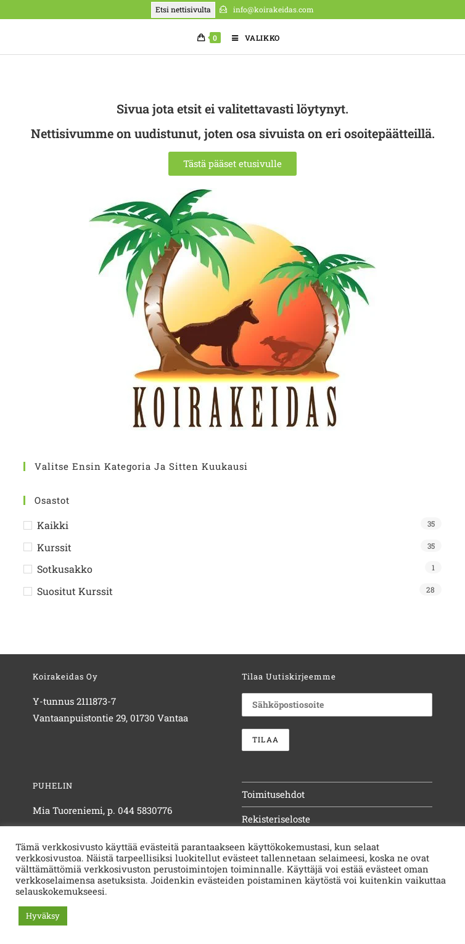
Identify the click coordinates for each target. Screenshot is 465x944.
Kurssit (54, 547)
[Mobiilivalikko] (251, 38)
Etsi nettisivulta (183, 9)
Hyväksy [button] (43, 915)
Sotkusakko (65, 568)
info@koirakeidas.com (272, 9)
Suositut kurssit (75, 591)
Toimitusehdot (273, 794)
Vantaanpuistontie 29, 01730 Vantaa (110, 718)
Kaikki (52, 525)
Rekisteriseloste (276, 819)
